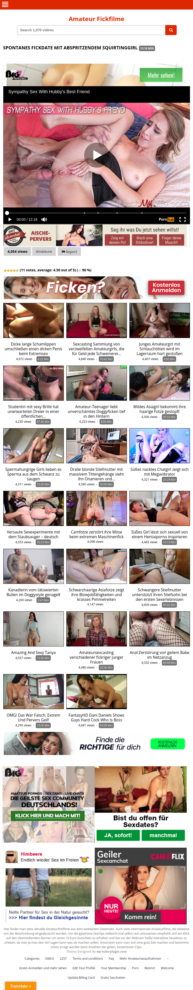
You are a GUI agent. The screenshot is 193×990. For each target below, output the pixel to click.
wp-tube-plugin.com (111, 951)
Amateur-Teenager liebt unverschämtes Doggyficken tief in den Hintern (96, 411)
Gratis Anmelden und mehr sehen (43, 968)
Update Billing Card (81, 977)
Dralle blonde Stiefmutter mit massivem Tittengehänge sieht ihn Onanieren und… (96, 474)
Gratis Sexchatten (113, 977)
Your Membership (113, 968)
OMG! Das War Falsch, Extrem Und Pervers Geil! (33, 718)
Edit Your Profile (83, 968)
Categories (32, 958)
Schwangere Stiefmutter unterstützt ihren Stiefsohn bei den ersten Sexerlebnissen (159, 594)
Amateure (44, 251)
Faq (111, 958)
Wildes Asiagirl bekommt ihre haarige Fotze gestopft (159, 409)
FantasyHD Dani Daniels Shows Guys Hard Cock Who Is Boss (96, 718)
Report (69, 251)
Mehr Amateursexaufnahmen (140, 958)
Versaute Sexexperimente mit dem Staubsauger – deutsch (33, 534)
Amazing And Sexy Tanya (33, 652)
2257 (63, 958)
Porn (135, 968)
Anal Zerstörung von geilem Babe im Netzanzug (159, 655)
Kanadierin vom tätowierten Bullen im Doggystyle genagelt (34, 592)
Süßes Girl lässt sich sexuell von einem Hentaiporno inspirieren (159, 534)
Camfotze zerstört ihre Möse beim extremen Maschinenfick (96, 534)
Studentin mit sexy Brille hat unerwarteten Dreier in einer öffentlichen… (33, 411)
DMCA (49, 958)
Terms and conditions (88, 958)
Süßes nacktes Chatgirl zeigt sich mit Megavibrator (159, 472)
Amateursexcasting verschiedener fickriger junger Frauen (96, 657)
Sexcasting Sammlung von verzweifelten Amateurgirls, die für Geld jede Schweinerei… (96, 349)
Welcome (167, 968)
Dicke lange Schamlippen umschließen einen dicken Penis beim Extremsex (33, 349)
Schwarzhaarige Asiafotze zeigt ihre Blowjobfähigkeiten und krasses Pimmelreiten (96, 594)
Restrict (149, 968)
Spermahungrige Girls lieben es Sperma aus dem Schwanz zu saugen (33, 474)
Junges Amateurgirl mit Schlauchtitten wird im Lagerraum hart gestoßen (160, 349)
